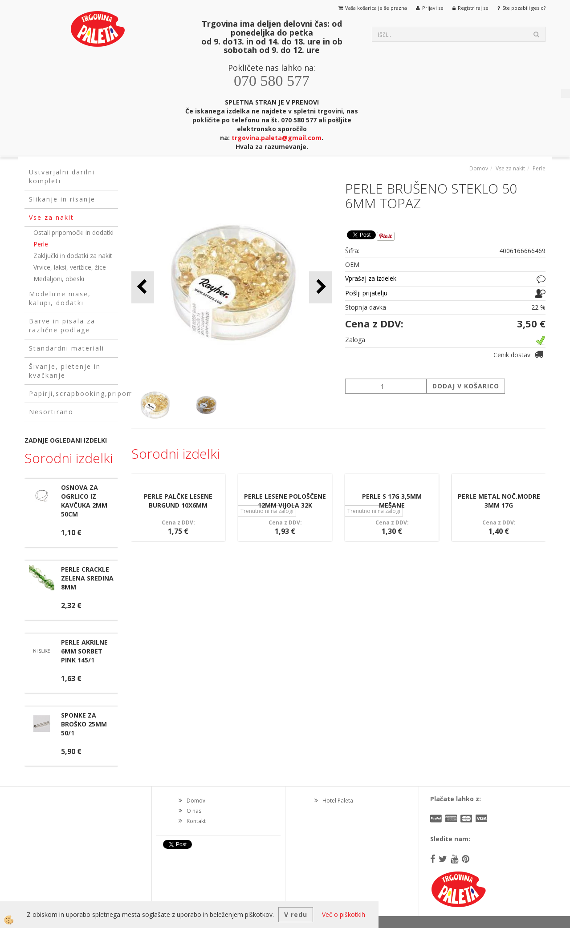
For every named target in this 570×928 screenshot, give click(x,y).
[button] (320, 287)
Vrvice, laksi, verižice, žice (69, 267)
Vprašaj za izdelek (370, 278)
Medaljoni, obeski (58, 278)
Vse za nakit (510, 168)
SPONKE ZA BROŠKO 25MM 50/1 (84, 724)
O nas (194, 811)
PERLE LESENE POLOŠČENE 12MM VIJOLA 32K (285, 500)
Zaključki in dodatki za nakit (72, 255)
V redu (295, 914)
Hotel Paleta (337, 800)
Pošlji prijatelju (366, 293)
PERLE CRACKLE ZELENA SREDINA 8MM (87, 578)
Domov (478, 168)
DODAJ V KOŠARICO (465, 386)
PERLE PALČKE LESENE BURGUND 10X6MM (178, 500)
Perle (40, 244)
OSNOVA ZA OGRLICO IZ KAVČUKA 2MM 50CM (84, 500)
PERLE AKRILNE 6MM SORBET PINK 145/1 (84, 651)
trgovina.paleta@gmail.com (277, 137)
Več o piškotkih (343, 914)
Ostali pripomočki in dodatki (73, 232)
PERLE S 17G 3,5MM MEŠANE (392, 500)
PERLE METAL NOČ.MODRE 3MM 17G (499, 500)
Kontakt (196, 821)
